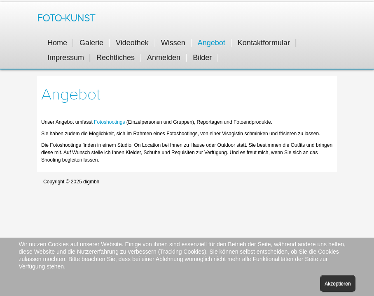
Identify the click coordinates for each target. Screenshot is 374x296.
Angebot (71, 94)
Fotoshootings (110, 122)
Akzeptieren (338, 284)
